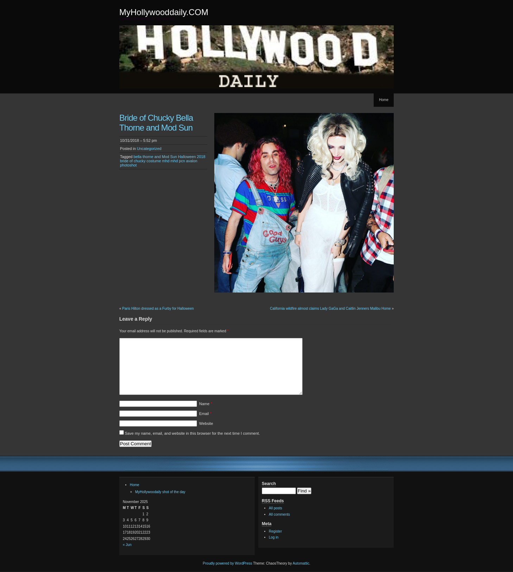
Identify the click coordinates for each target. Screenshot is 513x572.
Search (269, 483)
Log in (273, 537)
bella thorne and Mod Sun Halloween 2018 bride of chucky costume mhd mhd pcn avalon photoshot (162, 161)
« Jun (127, 545)
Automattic (301, 563)
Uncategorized (149, 148)
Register (275, 531)
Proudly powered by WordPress (227, 563)
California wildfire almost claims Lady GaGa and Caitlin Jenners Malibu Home (330, 308)
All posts (275, 508)
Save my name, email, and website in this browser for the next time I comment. (192, 433)
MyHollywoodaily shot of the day (160, 492)
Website (206, 423)
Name (205, 404)
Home (383, 100)
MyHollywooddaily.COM (163, 12)
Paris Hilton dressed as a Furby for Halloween (158, 308)
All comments (279, 514)
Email (205, 413)
